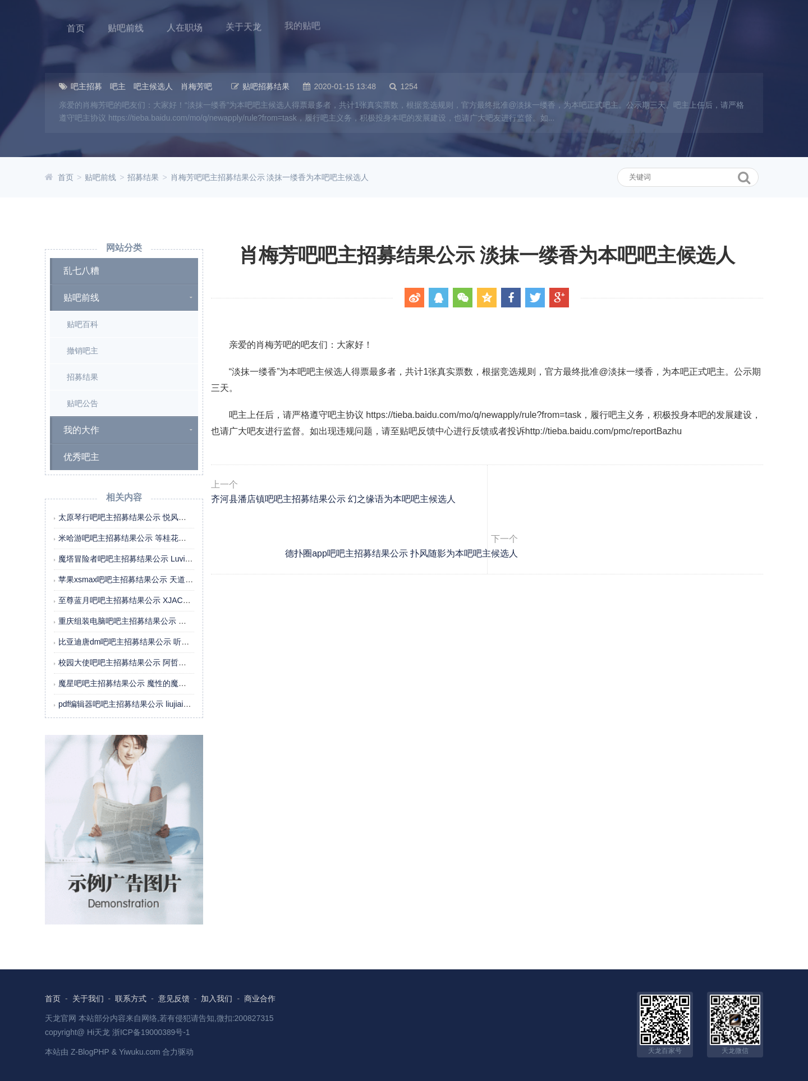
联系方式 (130, 998)
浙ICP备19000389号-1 (151, 1031)
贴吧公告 (82, 403)
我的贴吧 (300, 23)
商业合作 (260, 998)
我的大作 (81, 430)
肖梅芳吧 (196, 86)
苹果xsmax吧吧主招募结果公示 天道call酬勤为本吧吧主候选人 (167, 579)
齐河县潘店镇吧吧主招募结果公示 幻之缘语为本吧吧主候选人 (363, 517)
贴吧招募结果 (266, 86)
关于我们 (88, 998)
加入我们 (217, 998)
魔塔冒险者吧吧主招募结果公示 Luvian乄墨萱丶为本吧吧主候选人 (173, 558)
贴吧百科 (82, 324)
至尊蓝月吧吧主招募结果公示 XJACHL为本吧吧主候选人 (157, 600)
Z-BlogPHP (90, 1051)
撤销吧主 (82, 350)
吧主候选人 (153, 86)
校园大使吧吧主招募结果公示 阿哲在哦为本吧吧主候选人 (157, 662)
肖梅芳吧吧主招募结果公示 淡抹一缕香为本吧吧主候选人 (270, 177)
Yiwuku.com (141, 1051)
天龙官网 (60, 1017)
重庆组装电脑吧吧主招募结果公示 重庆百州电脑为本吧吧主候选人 (173, 621)
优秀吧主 (81, 457)
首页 (75, 27)
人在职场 (183, 26)
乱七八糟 (81, 270)
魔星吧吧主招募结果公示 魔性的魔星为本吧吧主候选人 (153, 683)
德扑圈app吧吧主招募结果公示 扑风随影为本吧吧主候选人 (631, 517)
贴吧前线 (125, 26)
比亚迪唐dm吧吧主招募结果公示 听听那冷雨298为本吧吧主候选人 (173, 641)
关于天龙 (241, 25)
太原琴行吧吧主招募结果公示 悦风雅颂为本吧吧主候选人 (157, 517)
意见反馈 (174, 998)
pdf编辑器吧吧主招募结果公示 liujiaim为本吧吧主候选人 (155, 704)
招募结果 (143, 177)
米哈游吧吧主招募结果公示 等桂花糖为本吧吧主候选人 (153, 537)
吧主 (118, 86)
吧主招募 (86, 86)
